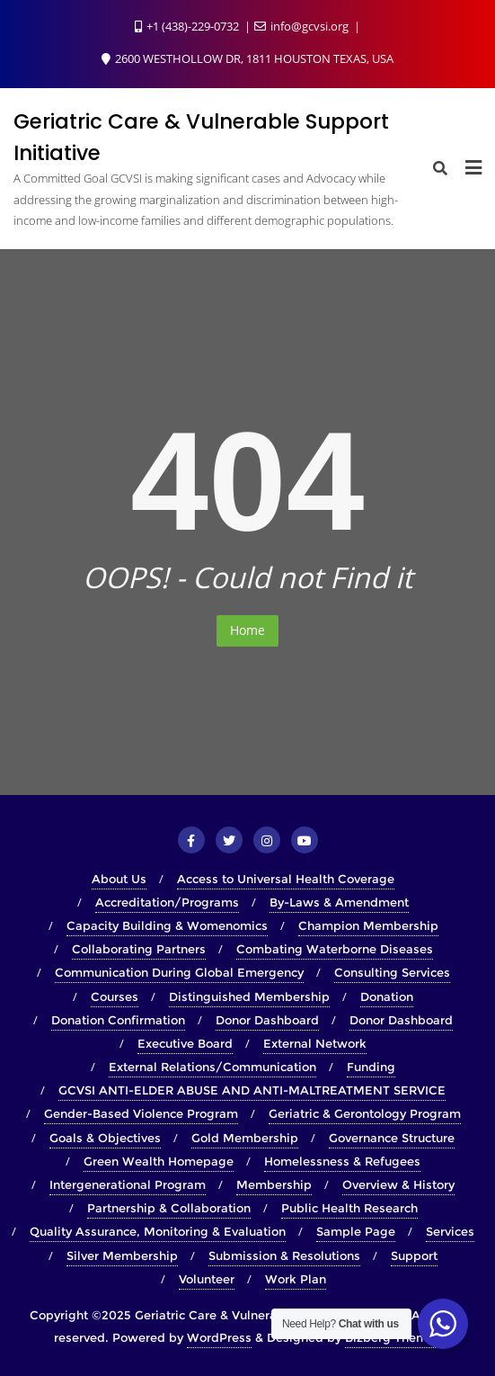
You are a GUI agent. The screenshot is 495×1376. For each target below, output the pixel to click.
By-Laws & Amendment (339, 902)
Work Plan (295, 1279)
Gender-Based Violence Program (141, 1113)
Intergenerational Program (127, 1184)
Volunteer (206, 1279)
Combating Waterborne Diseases (334, 949)
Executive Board (185, 1043)
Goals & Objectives (105, 1137)
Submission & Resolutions (284, 1255)
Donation (386, 996)
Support (414, 1255)
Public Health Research (349, 1208)
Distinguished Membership (249, 996)
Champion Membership (368, 925)
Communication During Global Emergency (179, 972)
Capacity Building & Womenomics (167, 925)
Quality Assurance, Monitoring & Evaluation (158, 1231)
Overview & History (398, 1184)
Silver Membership (122, 1255)
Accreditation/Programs (167, 902)
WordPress (219, 1337)
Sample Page (355, 1231)
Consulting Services (392, 972)
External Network (315, 1043)
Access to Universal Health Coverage (285, 878)
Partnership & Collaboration (169, 1208)
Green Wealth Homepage (159, 1161)
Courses (114, 996)
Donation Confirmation (118, 1020)
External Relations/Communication (212, 1066)
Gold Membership (244, 1137)
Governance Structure (392, 1137)
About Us (119, 878)
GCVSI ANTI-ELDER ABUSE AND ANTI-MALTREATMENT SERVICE (252, 1090)
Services (450, 1231)
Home (247, 630)
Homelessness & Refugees (342, 1161)
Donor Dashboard (267, 1020)
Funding (371, 1066)
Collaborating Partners (139, 949)
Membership (274, 1184)
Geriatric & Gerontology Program (365, 1113)
